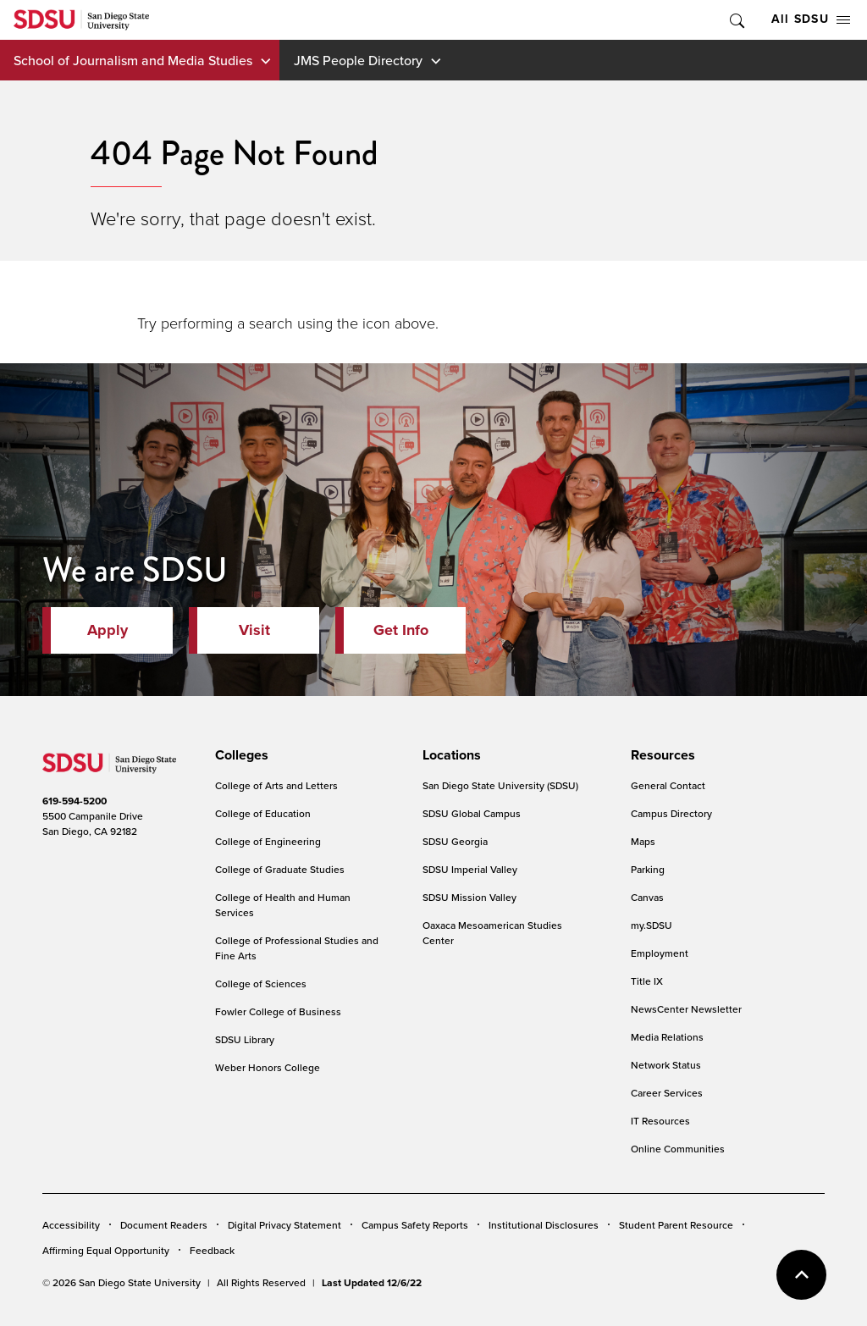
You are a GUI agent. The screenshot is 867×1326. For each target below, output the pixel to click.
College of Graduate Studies (280, 869)
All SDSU (810, 19)
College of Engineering (268, 841)
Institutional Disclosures (544, 1225)
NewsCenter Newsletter (686, 1009)
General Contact (668, 785)
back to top (801, 1275)
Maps (643, 841)
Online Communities (678, 1148)
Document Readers (163, 1225)
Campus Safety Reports (415, 1225)
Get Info (400, 630)
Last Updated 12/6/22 (372, 1282)
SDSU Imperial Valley (469, 869)
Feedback (212, 1250)
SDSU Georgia (455, 841)
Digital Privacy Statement (284, 1225)
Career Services (667, 1093)
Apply (107, 630)
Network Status (666, 1065)
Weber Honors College (267, 1067)
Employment (659, 953)
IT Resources (660, 1120)
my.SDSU (651, 925)
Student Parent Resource (676, 1225)
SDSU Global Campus (471, 813)
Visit (254, 630)
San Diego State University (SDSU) (500, 785)
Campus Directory (671, 813)
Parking (648, 869)
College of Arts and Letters (276, 785)
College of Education (263, 813)
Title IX (647, 981)
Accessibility (71, 1225)
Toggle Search (735, 20)
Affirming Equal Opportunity (105, 1250)
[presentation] (239, 755)
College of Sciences (260, 983)
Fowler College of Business (278, 1011)
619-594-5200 (74, 801)
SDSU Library (244, 1039)
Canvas (647, 897)
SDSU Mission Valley (469, 897)
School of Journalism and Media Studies (133, 60)
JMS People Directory (358, 60)
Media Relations (667, 1037)
